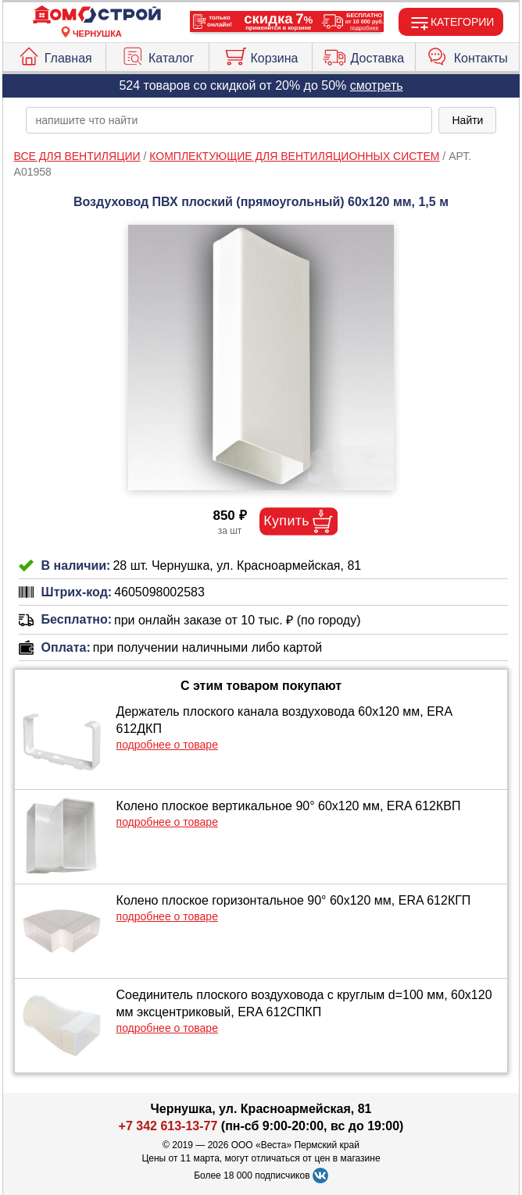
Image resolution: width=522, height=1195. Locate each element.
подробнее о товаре (167, 744)
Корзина (261, 54)
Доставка (363, 54)
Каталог (157, 54)
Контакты (467, 54)
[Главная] (97, 15)
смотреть (376, 85)
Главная (54, 54)
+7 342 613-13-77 (168, 1126)
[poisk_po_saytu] (229, 120)
